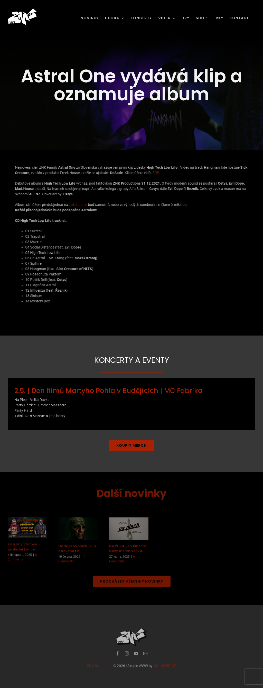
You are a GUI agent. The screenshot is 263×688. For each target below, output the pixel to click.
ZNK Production (99, 667)
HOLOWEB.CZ (164, 667)
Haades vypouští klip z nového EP (77, 550)
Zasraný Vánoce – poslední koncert (24, 549)
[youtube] (136, 655)
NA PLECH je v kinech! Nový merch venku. (127, 550)
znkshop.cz (78, 205)
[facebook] (118, 655)
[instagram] (127, 655)
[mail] (145, 655)
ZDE (155, 173)
